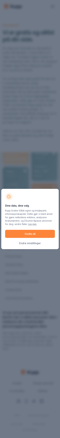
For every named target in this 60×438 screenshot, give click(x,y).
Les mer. (32, 224)
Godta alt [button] (30, 233)
